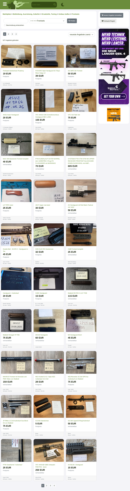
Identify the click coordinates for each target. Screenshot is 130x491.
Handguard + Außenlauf (11, 293)
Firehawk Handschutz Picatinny (13, 71)
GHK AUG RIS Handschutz (44, 249)
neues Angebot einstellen (112, 15)
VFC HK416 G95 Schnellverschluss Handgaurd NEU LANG (47, 116)
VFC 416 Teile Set (74, 115)
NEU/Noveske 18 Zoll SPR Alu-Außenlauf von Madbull (78, 378)
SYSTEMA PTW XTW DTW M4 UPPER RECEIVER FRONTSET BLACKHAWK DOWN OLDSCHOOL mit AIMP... (81, 161)
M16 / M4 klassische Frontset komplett (15, 159)
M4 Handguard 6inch (75, 335)
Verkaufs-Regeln (108, 21)
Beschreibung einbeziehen (15, 25)
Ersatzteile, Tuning (49, 14)
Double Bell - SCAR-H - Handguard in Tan (15, 250)
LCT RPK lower (8, 205)
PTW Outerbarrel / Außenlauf (12, 465)
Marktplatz (7, 14)
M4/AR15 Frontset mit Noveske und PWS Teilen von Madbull (15, 378)
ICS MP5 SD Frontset (75, 71)
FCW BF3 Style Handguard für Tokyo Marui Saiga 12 (47, 72)
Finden (72, 21)
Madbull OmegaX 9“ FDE (11, 335)
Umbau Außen (64, 14)
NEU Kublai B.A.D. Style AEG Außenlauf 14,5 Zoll (45, 378)
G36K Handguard (41, 293)
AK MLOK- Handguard (75, 465)
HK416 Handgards (41, 335)
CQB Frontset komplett (75, 249)
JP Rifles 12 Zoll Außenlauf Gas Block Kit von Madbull (15, 422)
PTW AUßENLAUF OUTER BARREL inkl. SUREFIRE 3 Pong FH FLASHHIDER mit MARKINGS (47, 161)
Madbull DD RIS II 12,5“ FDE (77, 293)
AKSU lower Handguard (11, 115)
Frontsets (75, 14)
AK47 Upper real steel (42, 205)
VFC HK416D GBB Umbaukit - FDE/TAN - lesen (45, 466)
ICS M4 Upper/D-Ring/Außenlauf (79, 421)
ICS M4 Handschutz (42, 421)
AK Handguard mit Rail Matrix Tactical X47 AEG (80, 206)
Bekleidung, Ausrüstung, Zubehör (26, 14)
